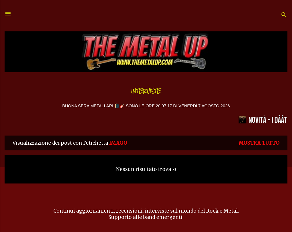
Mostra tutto (259, 143)
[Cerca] (284, 15)
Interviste (146, 91)
